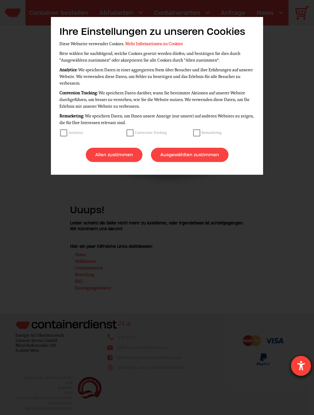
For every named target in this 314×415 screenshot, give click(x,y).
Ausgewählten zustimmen (189, 154)
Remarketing (212, 132)
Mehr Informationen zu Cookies (154, 44)
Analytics (75, 132)
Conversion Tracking (151, 132)
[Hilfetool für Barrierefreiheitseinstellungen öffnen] (301, 366)
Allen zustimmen (114, 154)
